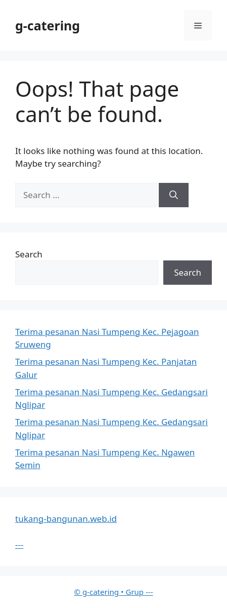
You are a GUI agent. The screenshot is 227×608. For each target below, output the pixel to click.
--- (19, 544)
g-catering (47, 25)
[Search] (174, 195)
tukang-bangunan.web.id (66, 518)
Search (28, 254)
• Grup (110, 592)
